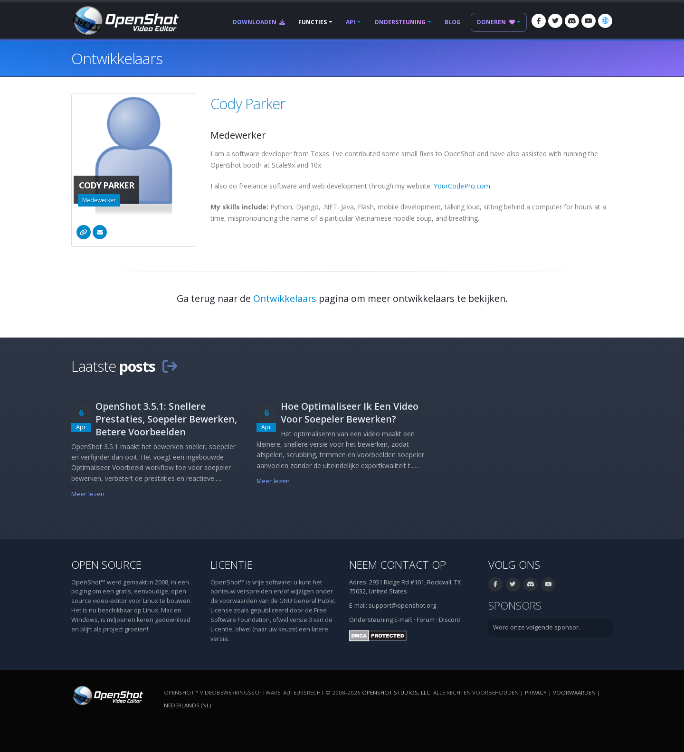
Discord (450, 620)
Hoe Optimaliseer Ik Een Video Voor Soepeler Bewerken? (349, 412)
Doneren (496, 22)
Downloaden (259, 22)
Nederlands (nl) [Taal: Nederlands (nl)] (187, 705)
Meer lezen (87, 494)
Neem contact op (397, 564)
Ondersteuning (400, 22)
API (350, 22)
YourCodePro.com (462, 185)
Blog (453, 22)
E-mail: (403, 620)
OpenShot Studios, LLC (396, 692)
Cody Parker (247, 103)
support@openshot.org (402, 606)
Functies (312, 22)
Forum (426, 620)
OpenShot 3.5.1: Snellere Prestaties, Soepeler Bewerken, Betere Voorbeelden (166, 419)
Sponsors (515, 605)
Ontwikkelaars (284, 298)
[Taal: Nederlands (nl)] (605, 21)
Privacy (536, 692)
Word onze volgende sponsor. (536, 627)
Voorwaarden (574, 692)
